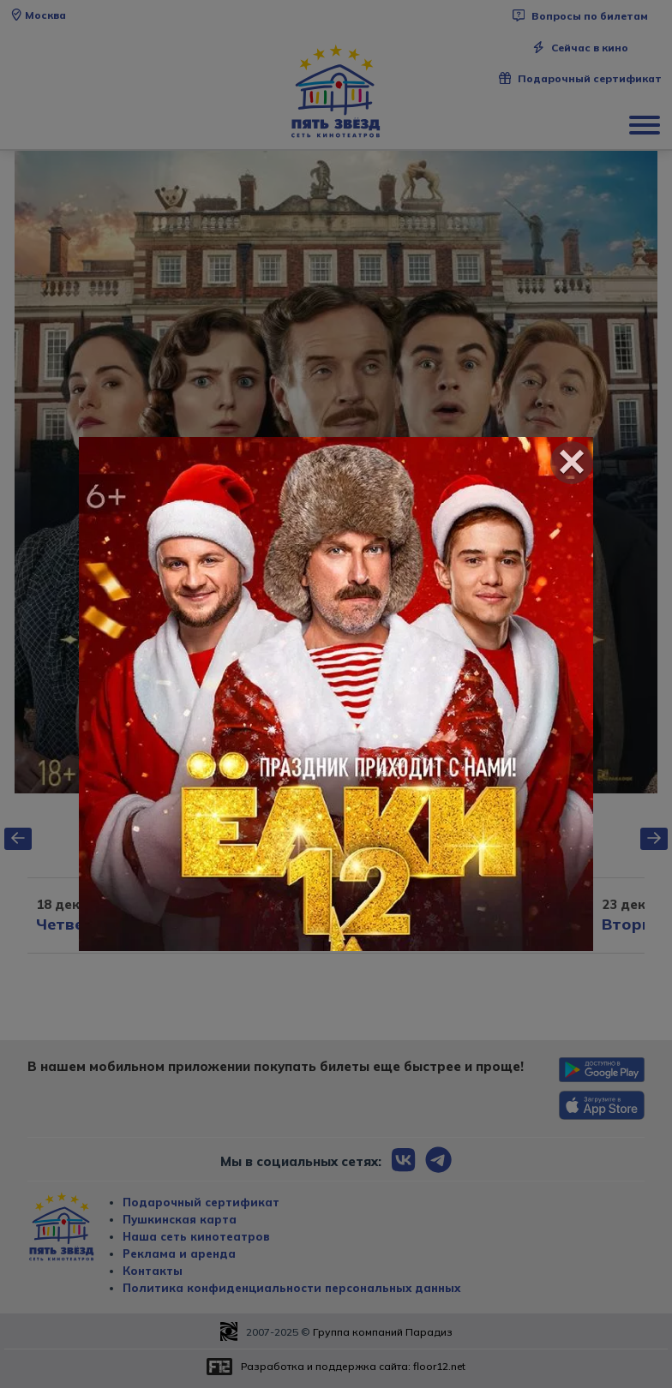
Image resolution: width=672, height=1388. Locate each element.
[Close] (571, 462)
